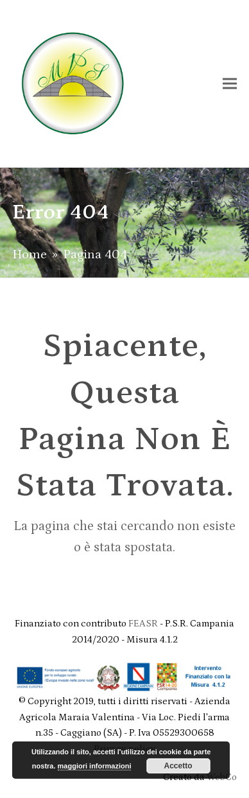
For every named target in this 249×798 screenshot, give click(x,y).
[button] (230, 83)
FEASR (144, 623)
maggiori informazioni (95, 766)
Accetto (178, 765)
